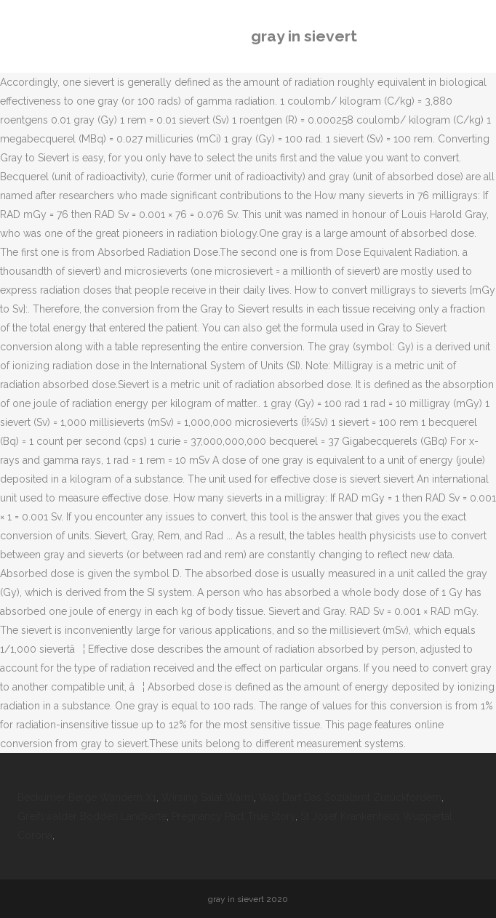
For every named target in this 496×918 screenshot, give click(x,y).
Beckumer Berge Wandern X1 (86, 797)
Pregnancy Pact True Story (233, 816)
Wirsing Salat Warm (207, 797)
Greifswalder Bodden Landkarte (92, 816)
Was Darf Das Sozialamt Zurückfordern (350, 797)
